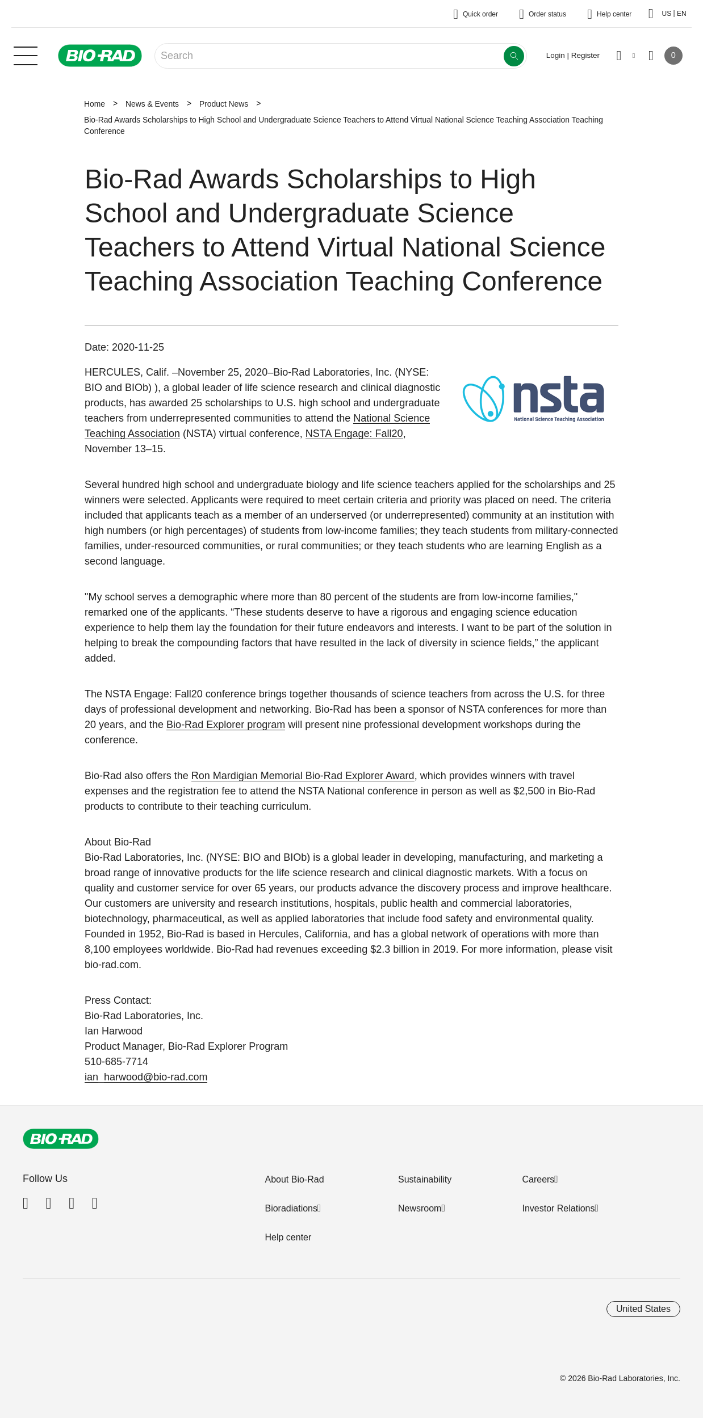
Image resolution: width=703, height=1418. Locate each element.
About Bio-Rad (294, 1179)
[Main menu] (25, 54)
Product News (223, 103)
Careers (538, 1179)
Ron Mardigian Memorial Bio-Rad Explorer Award (303, 775)
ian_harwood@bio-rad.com (146, 1077)
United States (643, 1309)
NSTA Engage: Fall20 (354, 433)
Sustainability (424, 1179)
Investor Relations (558, 1208)
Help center (288, 1237)
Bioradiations (291, 1208)
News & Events (152, 103)
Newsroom (419, 1208)
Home (94, 103)
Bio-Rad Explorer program (225, 724)
